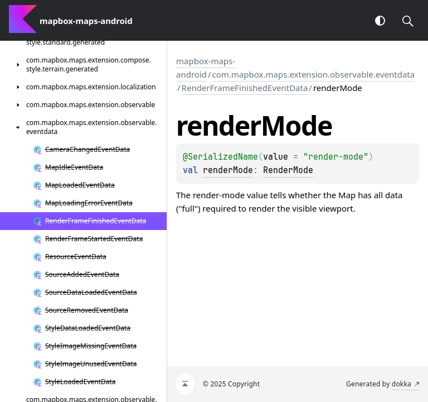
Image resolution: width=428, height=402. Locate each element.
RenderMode (288, 170)
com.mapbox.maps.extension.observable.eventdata (313, 74)
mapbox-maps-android (205, 67)
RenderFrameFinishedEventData (245, 87)
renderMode (228, 170)
